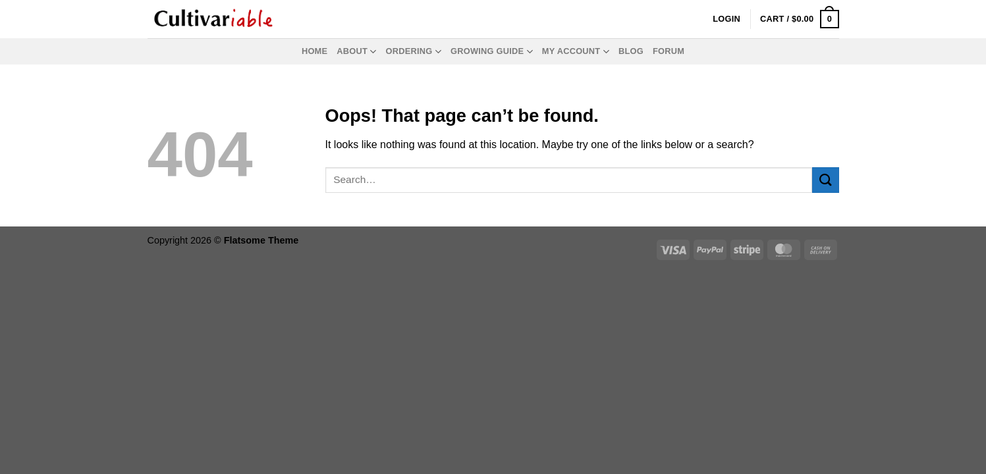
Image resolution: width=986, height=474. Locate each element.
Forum (668, 51)
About (356, 51)
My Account (575, 51)
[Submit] (825, 180)
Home (314, 51)
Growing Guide (492, 51)
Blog (631, 51)
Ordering (413, 51)
